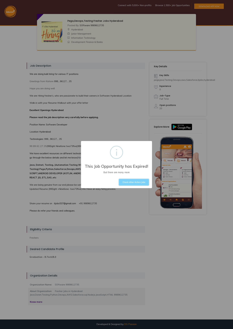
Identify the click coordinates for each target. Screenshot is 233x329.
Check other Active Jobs (133, 182)
